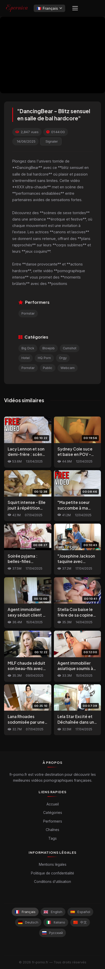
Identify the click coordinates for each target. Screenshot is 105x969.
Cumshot (69, 348)
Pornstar (28, 313)
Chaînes (52, 829)
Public (47, 368)
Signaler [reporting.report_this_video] (51, 141)
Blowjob (48, 348)
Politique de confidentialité (52, 873)
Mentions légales (52, 864)
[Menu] (75, 8)
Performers (52, 821)
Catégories (52, 812)
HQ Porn (44, 358)
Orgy (63, 358)
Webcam (68, 368)
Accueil (52, 804)
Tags (52, 838)
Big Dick (27, 348)
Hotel (25, 358)
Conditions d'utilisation (52, 882)
